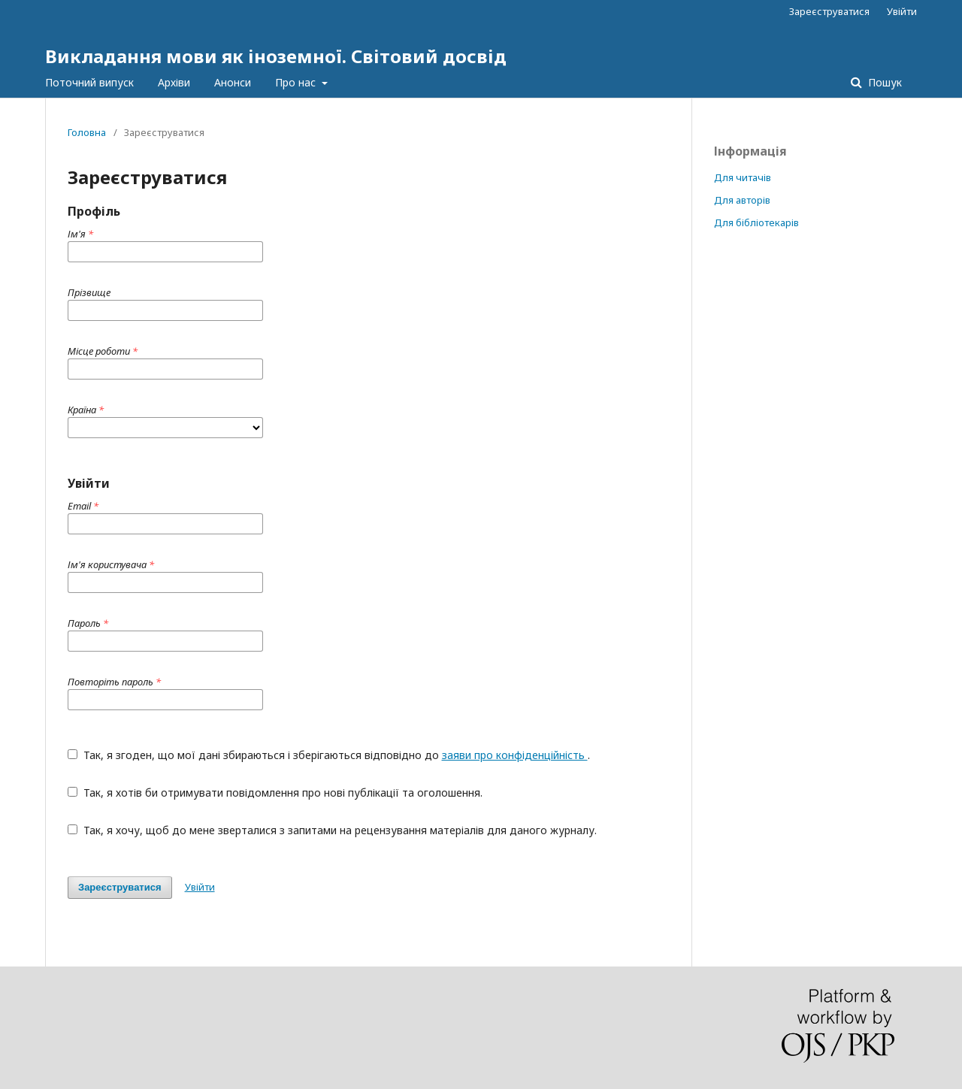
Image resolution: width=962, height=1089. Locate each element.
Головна (87, 132)
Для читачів (742, 177)
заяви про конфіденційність (515, 755)
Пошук (883, 82)
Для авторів (742, 200)
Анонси (232, 82)
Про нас (297, 82)
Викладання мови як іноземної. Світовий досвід (276, 56)
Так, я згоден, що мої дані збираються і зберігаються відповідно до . (329, 755)
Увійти (902, 11)
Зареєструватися (829, 11)
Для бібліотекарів (756, 222)
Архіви (174, 82)
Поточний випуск (89, 82)
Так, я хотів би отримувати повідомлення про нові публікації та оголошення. (275, 792)
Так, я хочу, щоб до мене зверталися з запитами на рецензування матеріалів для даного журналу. (332, 830)
